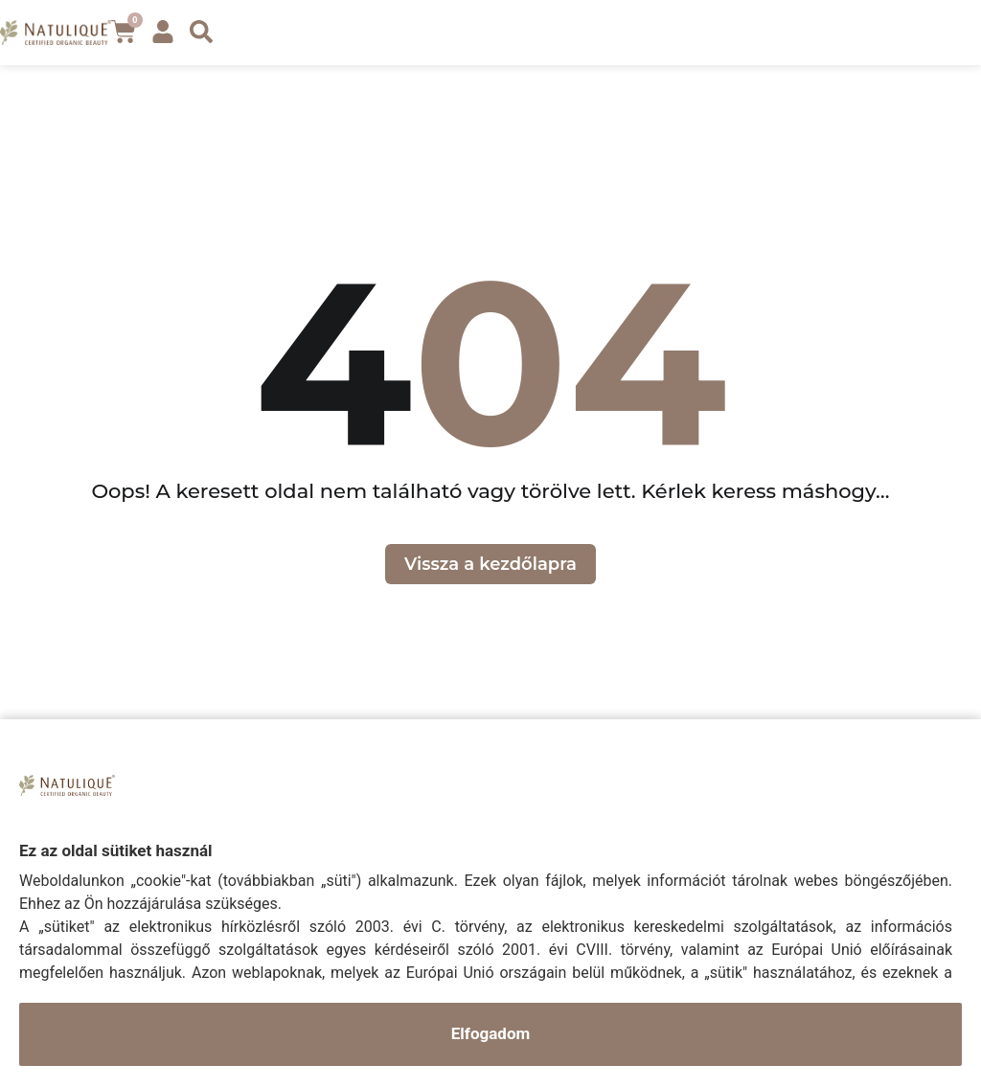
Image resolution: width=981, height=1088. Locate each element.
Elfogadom (490, 1033)
